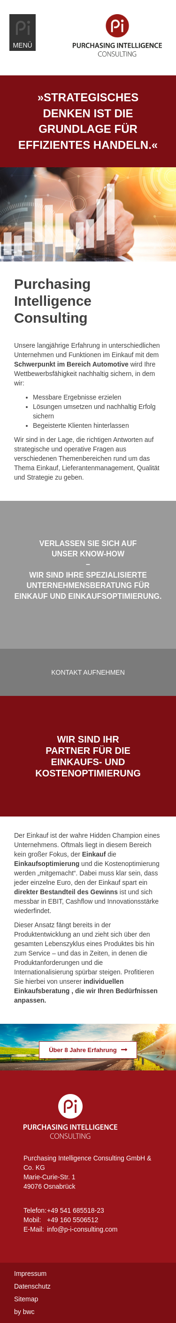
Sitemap (26, 1299)
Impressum (30, 1273)
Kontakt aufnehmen (88, 672)
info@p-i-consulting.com (82, 1229)
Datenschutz (32, 1286)
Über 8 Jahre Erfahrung (83, 1050)
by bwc (24, 1311)
